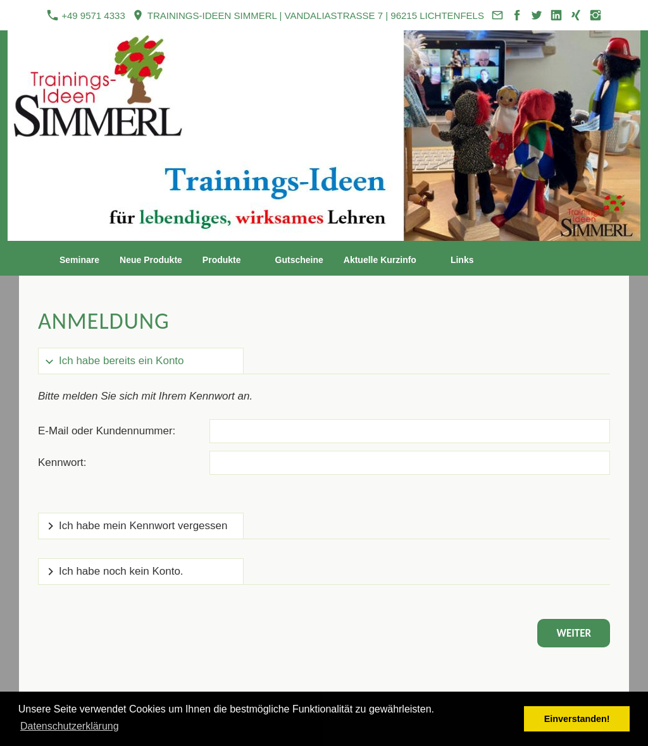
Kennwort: (62, 462)
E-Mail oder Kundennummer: (106, 431)
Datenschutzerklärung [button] (69, 726)
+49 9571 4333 (86, 15)
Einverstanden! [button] (577, 719)
